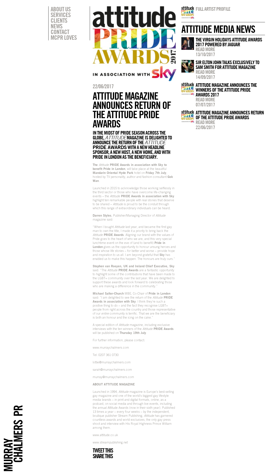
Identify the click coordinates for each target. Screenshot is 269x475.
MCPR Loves (64, 37)
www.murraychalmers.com (111, 347)
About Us (61, 9)
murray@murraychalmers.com (113, 377)
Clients (59, 20)
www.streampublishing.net (110, 442)
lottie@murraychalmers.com (112, 362)
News (56, 26)
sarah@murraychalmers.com (112, 370)
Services (61, 15)
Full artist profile (213, 9)
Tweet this (103, 450)
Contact (60, 32)
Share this (103, 456)
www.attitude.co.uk (105, 435)
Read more (205, 49)
